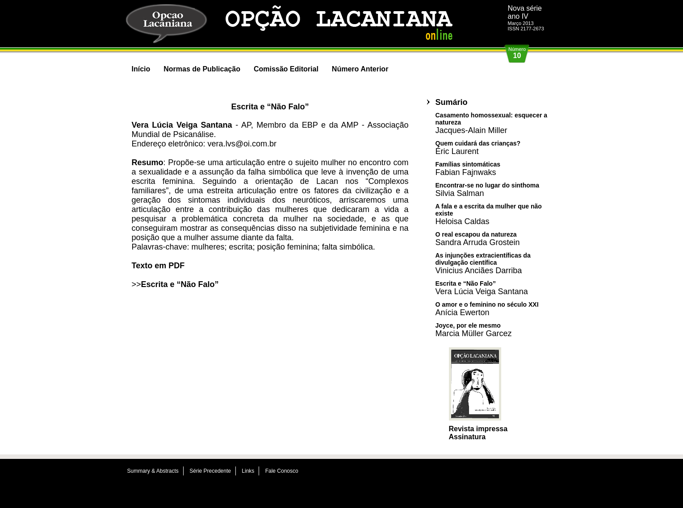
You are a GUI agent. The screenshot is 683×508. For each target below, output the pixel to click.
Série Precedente (210, 471)
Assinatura (467, 437)
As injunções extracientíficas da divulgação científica (483, 263)
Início (141, 69)
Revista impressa (478, 429)
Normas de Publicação (201, 69)
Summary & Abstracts (153, 471)
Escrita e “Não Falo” (180, 284)
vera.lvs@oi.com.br (242, 143)
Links (248, 471)
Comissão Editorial (286, 69)
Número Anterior (360, 69)
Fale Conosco (281, 471)
